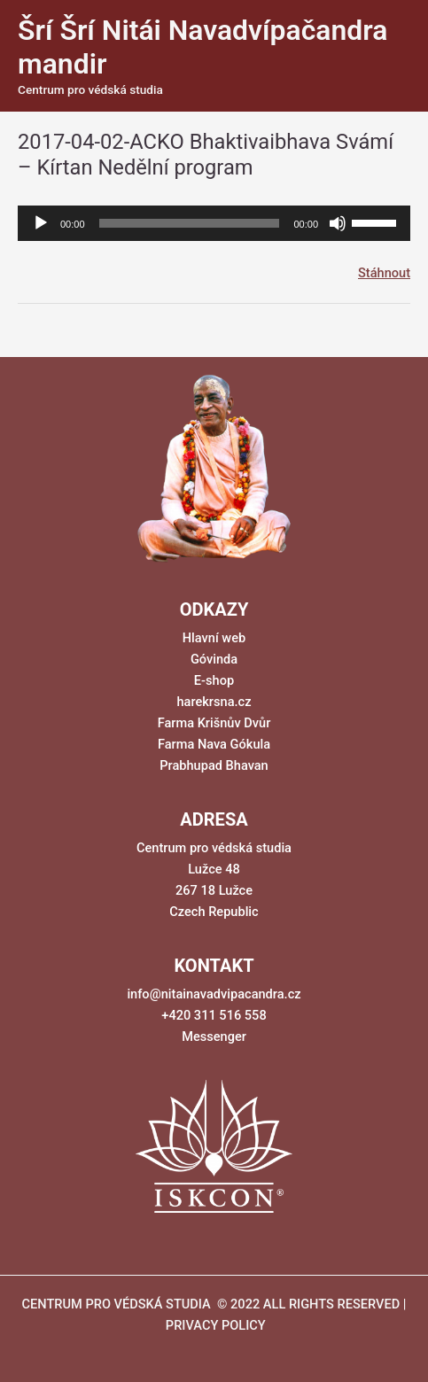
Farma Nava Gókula (214, 744)
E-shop (214, 680)
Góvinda (214, 659)
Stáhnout (384, 273)
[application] (214, 223)
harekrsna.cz (213, 702)
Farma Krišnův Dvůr (214, 723)
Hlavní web (214, 638)
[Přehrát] (41, 223)
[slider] (189, 223)
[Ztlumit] (337, 223)
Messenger (214, 1036)
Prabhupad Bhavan (214, 765)
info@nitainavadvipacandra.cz (213, 994)
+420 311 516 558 (213, 1015)
